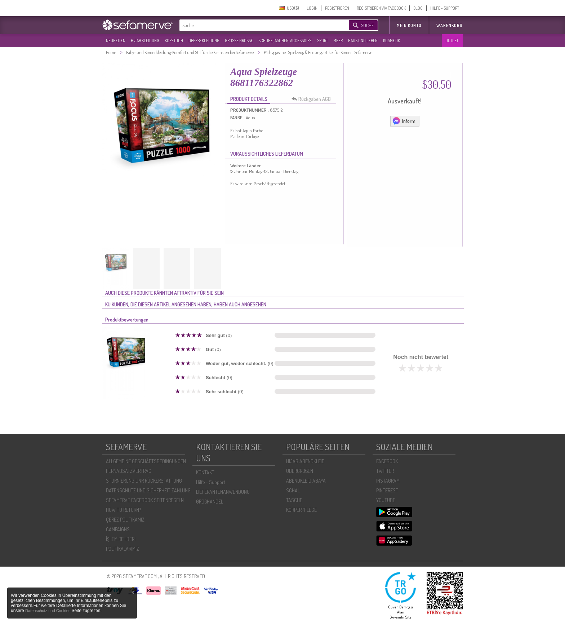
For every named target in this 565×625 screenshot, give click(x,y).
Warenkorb (449, 25)
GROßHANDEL (209, 501)
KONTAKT (205, 472)
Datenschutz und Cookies (48, 610)
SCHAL (293, 490)
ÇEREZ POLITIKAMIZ (125, 520)
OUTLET (451, 40)
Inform (403, 120)
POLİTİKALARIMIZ (122, 549)
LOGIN (312, 8)
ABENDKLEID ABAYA (306, 481)
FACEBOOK (387, 461)
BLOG (418, 8)
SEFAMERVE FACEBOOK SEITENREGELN (145, 500)
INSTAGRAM (388, 481)
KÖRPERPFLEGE (301, 510)
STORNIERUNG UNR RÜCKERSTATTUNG (144, 481)
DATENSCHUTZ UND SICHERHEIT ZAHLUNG (148, 490)
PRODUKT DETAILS (248, 99)
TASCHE (294, 500)
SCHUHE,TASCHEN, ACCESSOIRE (285, 40)
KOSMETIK (391, 40)
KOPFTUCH (174, 40)
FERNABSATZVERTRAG (128, 471)
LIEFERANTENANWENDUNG (223, 492)
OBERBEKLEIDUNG (203, 40)
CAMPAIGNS (118, 529)
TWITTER (385, 471)
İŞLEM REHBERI (120, 539)
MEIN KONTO (409, 25)
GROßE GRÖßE (239, 40)
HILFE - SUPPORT (444, 8)
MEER (338, 40)
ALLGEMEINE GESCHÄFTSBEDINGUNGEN (146, 461)
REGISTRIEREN (337, 8)
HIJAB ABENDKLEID (305, 461)
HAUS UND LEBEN (363, 40)
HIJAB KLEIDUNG (145, 40)
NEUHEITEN (115, 40)
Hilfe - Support (210, 482)
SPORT (322, 40)
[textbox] (258, 25)
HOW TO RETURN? (123, 510)
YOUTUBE (385, 500)
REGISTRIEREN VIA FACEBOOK (381, 8)
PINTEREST (387, 490)
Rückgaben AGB (313, 99)
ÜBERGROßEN (299, 471)
